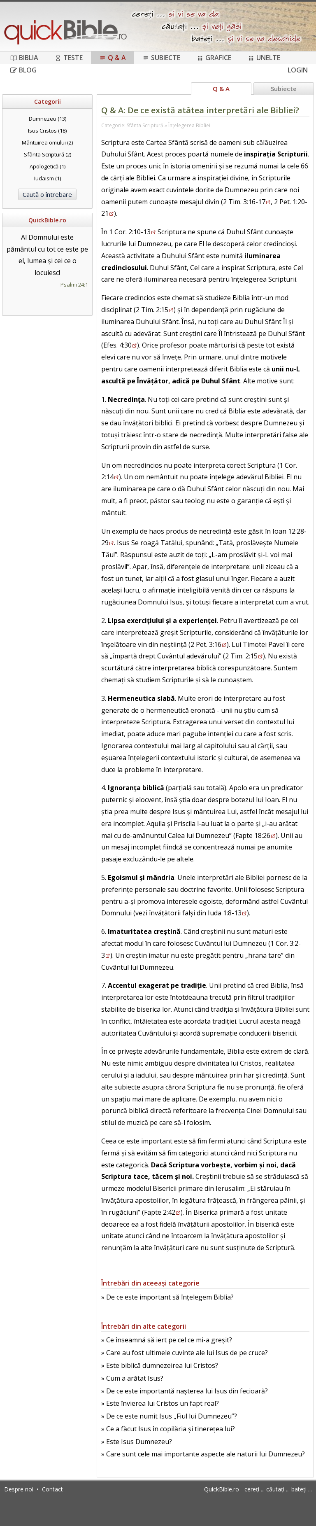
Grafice (214, 57)
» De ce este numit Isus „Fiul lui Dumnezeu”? (169, 1416)
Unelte (264, 57)
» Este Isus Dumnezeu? (136, 1441)
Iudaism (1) (47, 178)
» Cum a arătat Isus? (132, 1378)
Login (298, 70)
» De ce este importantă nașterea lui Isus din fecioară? (184, 1390)
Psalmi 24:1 (74, 284)
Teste (69, 57)
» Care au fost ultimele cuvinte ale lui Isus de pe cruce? (184, 1352)
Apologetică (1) (47, 166)
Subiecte (161, 57)
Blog (23, 70)
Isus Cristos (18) (47, 130)
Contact (52, 1489)
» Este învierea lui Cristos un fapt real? (160, 1403)
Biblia (24, 57)
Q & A (112, 57)
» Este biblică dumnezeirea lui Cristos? (159, 1365)
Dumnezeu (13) (47, 118)
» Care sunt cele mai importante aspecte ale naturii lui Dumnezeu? (203, 1453)
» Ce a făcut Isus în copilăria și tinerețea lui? (168, 1428)
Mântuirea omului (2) (47, 142)
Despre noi (18, 1489)
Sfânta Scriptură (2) (47, 154)
